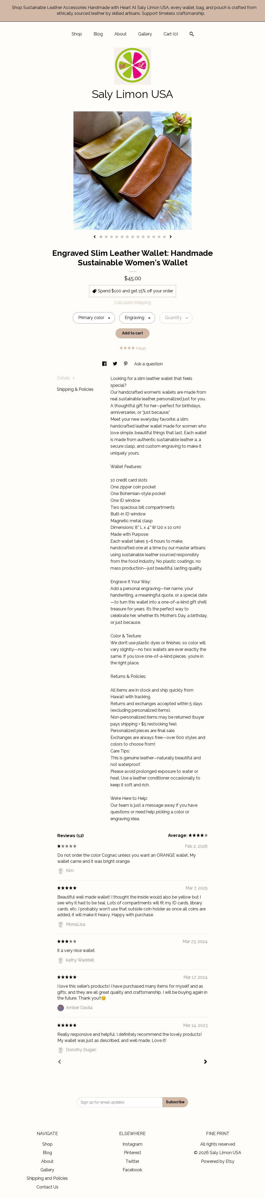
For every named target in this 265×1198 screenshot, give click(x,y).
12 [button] (159, 236)
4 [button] (116, 236)
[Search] (192, 35)
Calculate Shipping (132, 302)
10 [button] (148, 236)
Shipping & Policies (75, 389)
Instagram (132, 1144)
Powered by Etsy (217, 1161)
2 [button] (106, 236)
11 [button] (153, 236)
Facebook (132, 1169)
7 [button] (132, 236)
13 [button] (164, 236)
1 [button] (101, 236)
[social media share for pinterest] (126, 363)
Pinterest (132, 1152)
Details (66, 377)
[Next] (205, 1062)
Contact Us (47, 1187)
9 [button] (143, 236)
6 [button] (127, 236)
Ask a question (148, 363)
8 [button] (138, 236)
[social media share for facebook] (105, 363)
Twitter (132, 1161)
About (120, 34)
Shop (77, 34)
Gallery (145, 34)
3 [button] (111, 236)
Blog (98, 34)
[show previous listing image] (94, 237)
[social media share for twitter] (115, 363)
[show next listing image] (170, 237)
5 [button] (122, 236)
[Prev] (59, 1062)
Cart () (171, 34)
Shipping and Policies (47, 1178)
